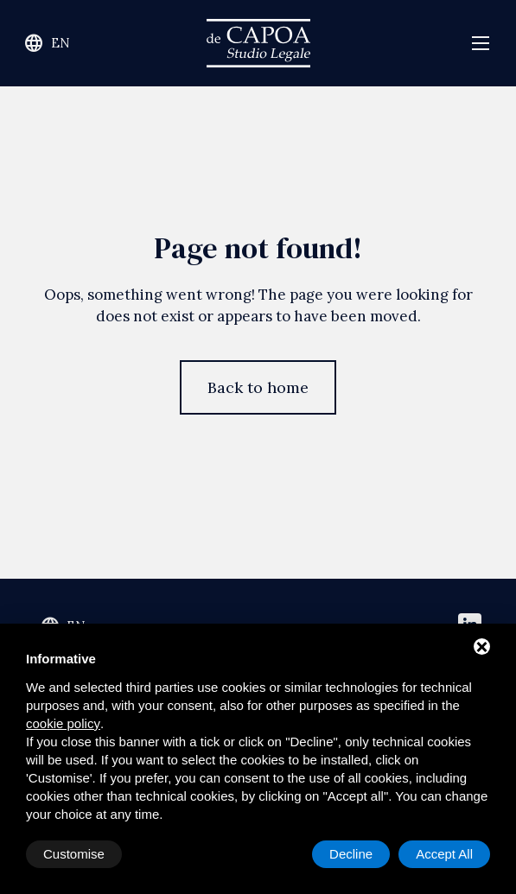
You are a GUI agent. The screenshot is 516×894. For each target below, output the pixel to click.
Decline (351, 853)
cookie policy (63, 723)
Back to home (258, 387)
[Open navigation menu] (480, 44)
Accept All (444, 853)
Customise (74, 853)
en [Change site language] (46, 43)
